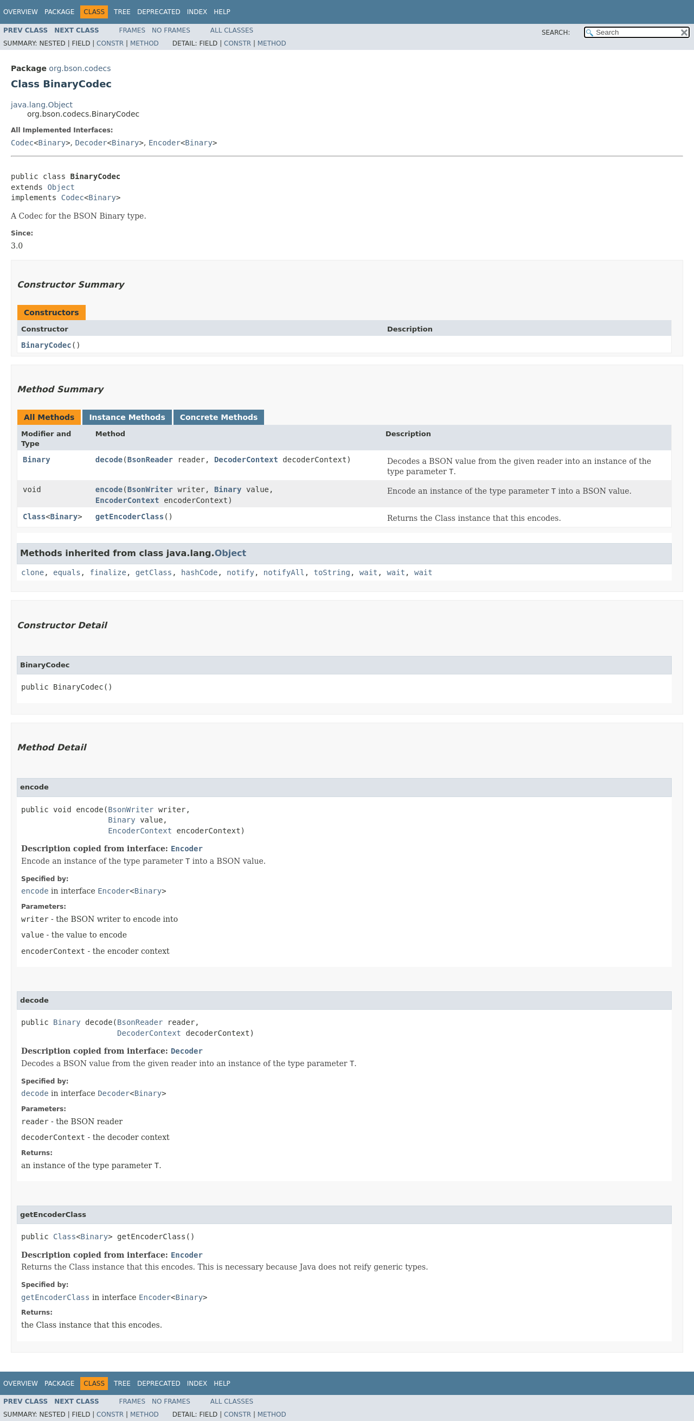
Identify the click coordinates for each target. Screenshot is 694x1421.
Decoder (91, 142)
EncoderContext (127, 500)
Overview (20, 12)
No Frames (171, 30)
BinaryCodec (46, 345)
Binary (52, 142)
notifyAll (284, 572)
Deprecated (159, 12)
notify (240, 572)
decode (109, 459)
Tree (122, 12)
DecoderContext (246, 459)
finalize (107, 572)
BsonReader (150, 459)
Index (197, 12)
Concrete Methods (219, 417)
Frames (132, 30)
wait (368, 572)
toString (332, 572)
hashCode (199, 572)
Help (222, 12)
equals (67, 572)
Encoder (165, 142)
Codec (22, 142)
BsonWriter (150, 489)
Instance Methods (127, 417)
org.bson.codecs (80, 68)
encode (109, 489)
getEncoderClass (129, 516)
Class (34, 516)
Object (61, 187)
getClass (154, 572)
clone (32, 572)
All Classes (231, 30)
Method (144, 43)
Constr (110, 43)
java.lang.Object (42, 104)
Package (59, 12)
